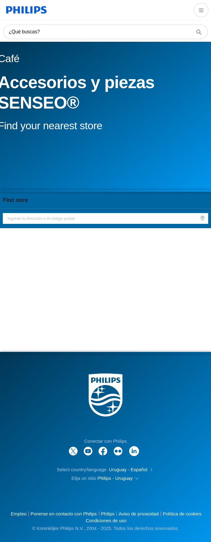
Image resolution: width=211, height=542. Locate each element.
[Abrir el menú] (201, 10)
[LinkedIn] (134, 447)
